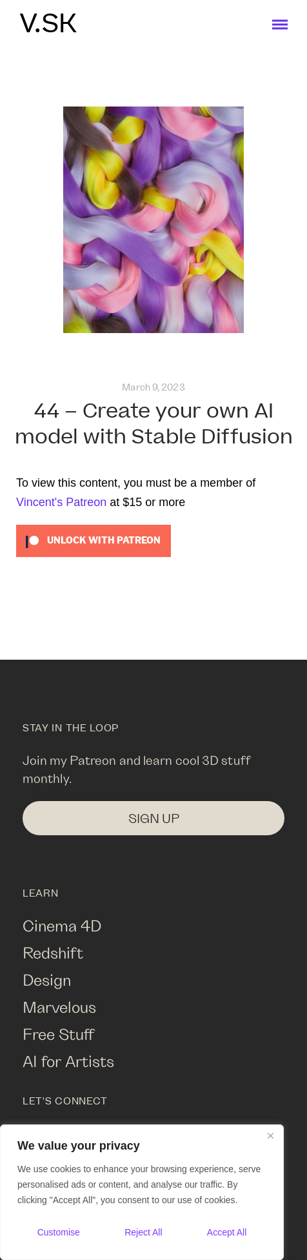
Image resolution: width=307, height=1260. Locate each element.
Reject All (143, 1232)
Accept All (226, 1232)
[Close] (270, 1135)
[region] (142, 1192)
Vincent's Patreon (61, 502)
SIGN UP (153, 818)
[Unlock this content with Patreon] (93, 539)
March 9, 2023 (153, 386)
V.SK (48, 24)
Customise (58, 1232)
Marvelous (59, 1006)
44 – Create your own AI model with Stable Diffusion (154, 424)
